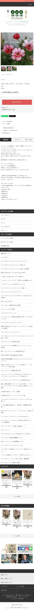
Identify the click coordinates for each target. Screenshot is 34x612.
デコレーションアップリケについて (11, 292)
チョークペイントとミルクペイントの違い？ (13, 288)
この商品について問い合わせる (8, 130)
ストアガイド (5, 257)
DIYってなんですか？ (7, 301)
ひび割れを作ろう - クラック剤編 (10, 391)
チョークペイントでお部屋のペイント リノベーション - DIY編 (16, 346)
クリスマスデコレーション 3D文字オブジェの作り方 (16, 434)
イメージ (17, 139)
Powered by (17, 607)
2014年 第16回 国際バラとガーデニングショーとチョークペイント (17, 360)
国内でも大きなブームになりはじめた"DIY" (13, 272)
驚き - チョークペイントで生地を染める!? (13, 351)
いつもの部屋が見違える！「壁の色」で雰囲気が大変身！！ (16, 406)
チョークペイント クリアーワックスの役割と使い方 (15, 380)
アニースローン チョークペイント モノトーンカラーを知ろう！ (16, 400)
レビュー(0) (28, 139)
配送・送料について (20, 595)
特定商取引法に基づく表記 (8, 109)
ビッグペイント (5, 430)
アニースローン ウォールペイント (10, 332)
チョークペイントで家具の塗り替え (11, 370)
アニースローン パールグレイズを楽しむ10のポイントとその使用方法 (16, 421)
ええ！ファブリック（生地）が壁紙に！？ (13, 426)
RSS (19, 598)
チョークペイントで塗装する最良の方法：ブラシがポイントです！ (17, 317)
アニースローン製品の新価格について (11, 437)
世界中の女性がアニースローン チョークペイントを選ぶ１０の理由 (17, 327)
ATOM (22, 598)
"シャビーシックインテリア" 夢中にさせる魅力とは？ (16, 280)
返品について (5, 107)
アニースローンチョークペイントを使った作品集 (15, 269)
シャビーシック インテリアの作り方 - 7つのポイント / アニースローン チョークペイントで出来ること (16, 375)
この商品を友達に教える (7, 128)
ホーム (3, 74)
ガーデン (7, 74)
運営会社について (6, 253)
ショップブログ (14, 598)
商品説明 (5, 139)
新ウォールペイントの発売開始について (12, 441)
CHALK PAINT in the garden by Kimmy (12, 355)
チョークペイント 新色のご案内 (10, 462)
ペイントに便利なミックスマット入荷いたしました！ (16, 455)
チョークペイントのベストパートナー (11, 322)
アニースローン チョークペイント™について (14, 261)
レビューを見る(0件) (6, 121)
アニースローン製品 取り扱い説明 (10, 305)
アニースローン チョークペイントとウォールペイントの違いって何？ (17, 337)
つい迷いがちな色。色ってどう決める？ (12, 276)
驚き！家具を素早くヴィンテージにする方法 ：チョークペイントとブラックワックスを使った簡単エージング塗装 (17, 385)
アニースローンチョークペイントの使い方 (13, 265)
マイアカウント (4, 586)
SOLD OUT (17, 102)
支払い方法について (11, 595)
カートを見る (21, 586)
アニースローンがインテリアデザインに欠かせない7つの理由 (16, 296)
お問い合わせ (4, 590)
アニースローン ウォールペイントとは (12, 445)
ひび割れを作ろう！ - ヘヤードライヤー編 (13, 395)
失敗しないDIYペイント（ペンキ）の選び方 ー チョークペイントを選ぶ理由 (16, 365)
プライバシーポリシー (22, 596)
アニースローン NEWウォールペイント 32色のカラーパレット (17, 450)
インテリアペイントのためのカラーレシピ (13, 284)
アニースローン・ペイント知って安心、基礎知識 (15, 458)
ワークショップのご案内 (8, 309)
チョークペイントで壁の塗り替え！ (11, 341)
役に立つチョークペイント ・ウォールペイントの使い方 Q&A (17, 411)
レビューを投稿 (5, 123)
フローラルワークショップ (8, 313)
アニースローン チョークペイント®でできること (15, 416)
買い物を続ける (5, 133)
